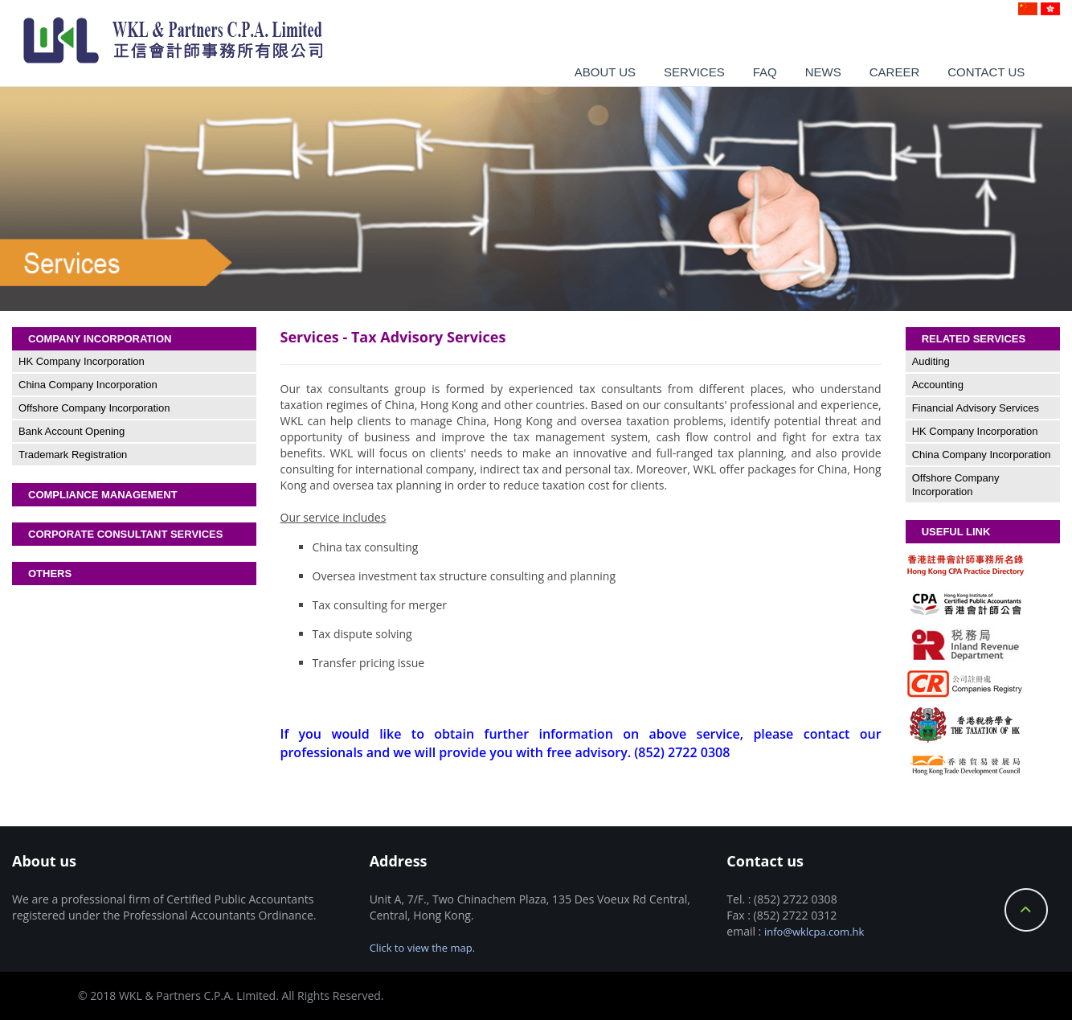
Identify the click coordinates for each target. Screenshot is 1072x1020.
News (823, 72)
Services (694, 72)
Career (894, 72)
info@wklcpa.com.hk (814, 931)
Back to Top (1026, 910)
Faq (765, 72)
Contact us (986, 72)
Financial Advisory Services (975, 408)
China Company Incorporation (88, 385)
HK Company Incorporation (81, 361)
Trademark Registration (72, 455)
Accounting (938, 385)
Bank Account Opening (71, 431)
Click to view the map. (422, 947)
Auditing (931, 361)
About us (605, 72)
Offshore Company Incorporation (94, 408)
